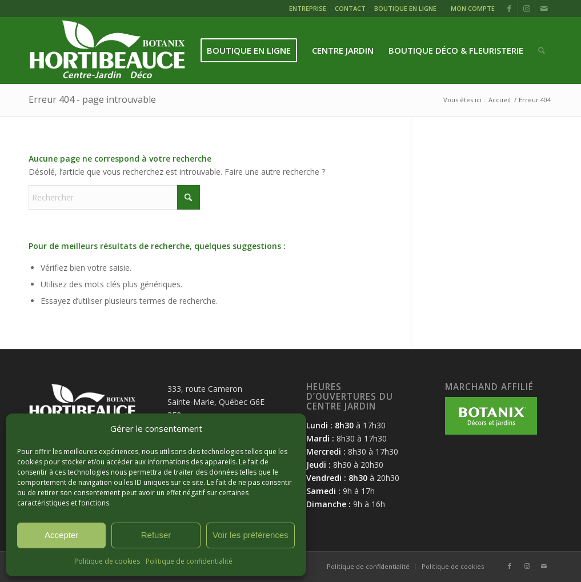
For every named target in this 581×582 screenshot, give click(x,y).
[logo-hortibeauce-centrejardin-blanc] (107, 50)
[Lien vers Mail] (543, 8)
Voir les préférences (251, 535)
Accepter (61, 535)
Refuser (156, 535)
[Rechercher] (541, 50)
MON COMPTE (473, 8)
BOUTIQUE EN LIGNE (405, 8)
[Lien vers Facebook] (509, 8)
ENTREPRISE (307, 8)
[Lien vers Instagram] (526, 8)
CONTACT (350, 8)
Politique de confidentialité (189, 561)
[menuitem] (309, 10)
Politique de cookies (107, 561)
